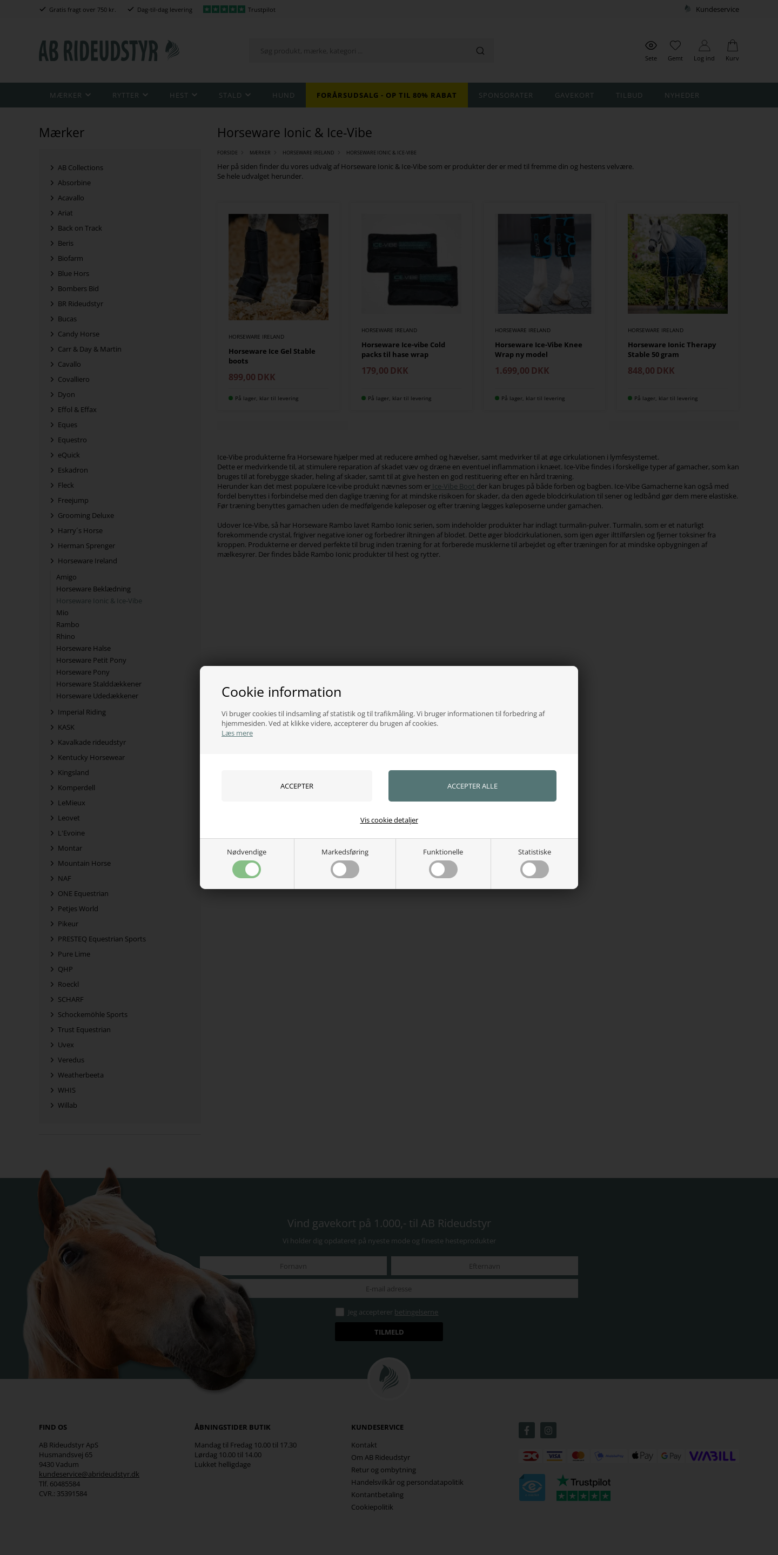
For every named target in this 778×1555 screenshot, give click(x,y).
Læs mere (237, 733)
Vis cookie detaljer (389, 820)
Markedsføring (344, 862)
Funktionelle (443, 862)
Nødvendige (246, 862)
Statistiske (534, 862)
